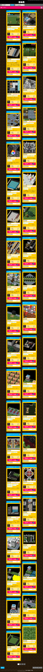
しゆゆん (18, 614)
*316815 (33, 525)
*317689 (17, 300)
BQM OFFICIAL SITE (37, 667)
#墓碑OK (25, 450)
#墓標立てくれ (26, 223)
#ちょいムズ (9, 288)
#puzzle (33, 28)
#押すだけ (14, 193)
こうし (34, 351)
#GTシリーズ (26, 320)
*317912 (33, 233)
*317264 (33, 396)
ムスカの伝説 (17, 320)
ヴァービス (33, 577)
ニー (18, 26)
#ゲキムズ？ (25, 353)
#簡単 (8, 418)
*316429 (17, 594)
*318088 (17, 138)
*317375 (33, 363)
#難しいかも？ (10, 28)
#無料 (24, 28)
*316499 (33, 589)
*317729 (33, 298)
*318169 (33, 101)
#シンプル (9, 453)
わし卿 (34, 449)
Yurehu (18, 581)
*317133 (17, 429)
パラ (34, 154)
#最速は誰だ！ (15, 28)
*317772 (17, 267)
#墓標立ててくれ (10, 520)
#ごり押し (9, 322)
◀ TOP (2, 667)
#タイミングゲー (26, 91)
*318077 (33, 166)
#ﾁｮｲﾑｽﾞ (34, 450)
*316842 (17, 497)
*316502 (17, 561)
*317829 (33, 266)
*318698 (17, 74)
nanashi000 (33, 609)
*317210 (33, 429)
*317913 (17, 203)
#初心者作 (25, 385)
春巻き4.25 (17, 517)
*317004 (17, 462)
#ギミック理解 (10, 419)
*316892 (33, 492)
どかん (18, 59)
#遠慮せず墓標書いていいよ (28, 386)
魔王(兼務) (33, 186)
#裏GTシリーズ (10, 256)
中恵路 (34, 253)
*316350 (17, 627)
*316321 (17, 659)
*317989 (33, 200)
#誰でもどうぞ (10, 95)
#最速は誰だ (15, 648)
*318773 (33, 37)
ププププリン (17, 385)
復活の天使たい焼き (16, 94)
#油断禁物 (9, 356)
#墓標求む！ (25, 60)
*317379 (17, 333)
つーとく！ (33, 512)
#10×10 (25, 124)
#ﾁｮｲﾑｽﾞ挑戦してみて (11, 29)
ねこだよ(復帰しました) (15, 482)
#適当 (12, 552)
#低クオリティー (15, 484)
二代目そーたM (33, 640)
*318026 (17, 171)
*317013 (33, 460)
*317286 (17, 365)
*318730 (33, 70)
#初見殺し (25, 546)
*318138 (17, 107)
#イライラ (30, 287)
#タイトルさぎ (10, 486)
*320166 (17, 39)
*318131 (33, 134)
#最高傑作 (25, 157)
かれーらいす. (33, 220)
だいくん (18, 191)
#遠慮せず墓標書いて (27, 419)
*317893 (17, 234)
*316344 (33, 651)
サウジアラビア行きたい (31, 416)
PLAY (13, 37)
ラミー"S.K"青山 (32, 26)
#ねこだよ (14, 485)
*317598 (33, 331)
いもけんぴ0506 (16, 353)
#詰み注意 (9, 552)
